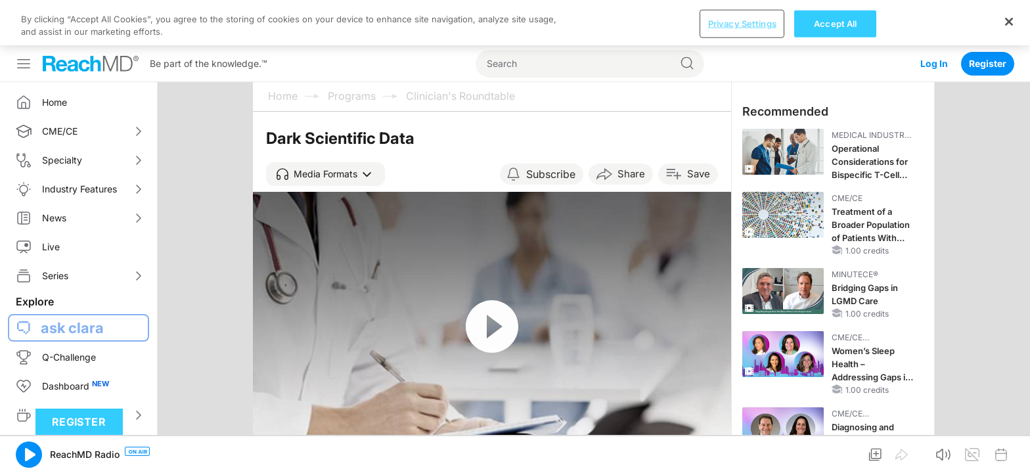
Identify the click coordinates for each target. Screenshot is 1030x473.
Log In (934, 18)
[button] (325, 129)
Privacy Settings (742, 458)
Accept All (835, 458)
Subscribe (550, 128)
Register (987, 18)
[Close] (1009, 456)
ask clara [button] (72, 282)
